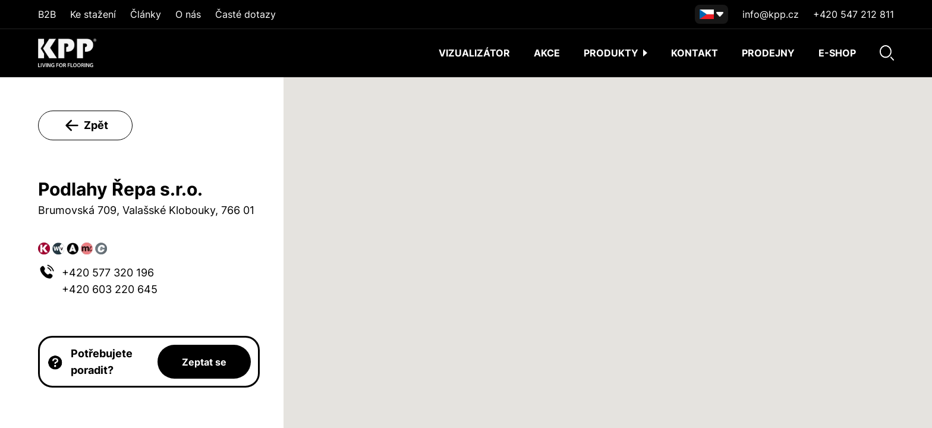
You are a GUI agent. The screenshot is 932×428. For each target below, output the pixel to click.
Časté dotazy (245, 14)
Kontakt (694, 53)
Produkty (615, 53)
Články (145, 14)
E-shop (837, 53)
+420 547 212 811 (853, 14)
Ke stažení (93, 14)
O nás (188, 14)
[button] (607, 242)
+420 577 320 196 (108, 272)
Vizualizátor (474, 53)
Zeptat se (204, 362)
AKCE (547, 53)
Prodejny (768, 53)
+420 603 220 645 (110, 289)
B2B (47, 14)
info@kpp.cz (770, 14)
